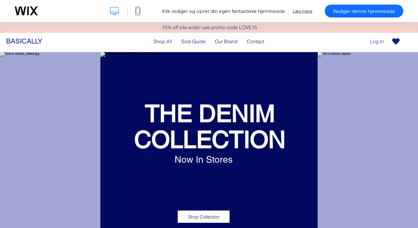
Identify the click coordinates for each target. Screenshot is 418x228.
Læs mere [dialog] (302, 11)
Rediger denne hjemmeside (364, 11)
